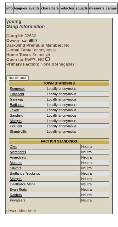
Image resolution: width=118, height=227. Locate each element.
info (9, 8)
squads (82, 8)
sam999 (29, 40)
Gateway (16, 99)
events (34, 8)
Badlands (17, 105)
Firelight (16, 126)
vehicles (67, 8)
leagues (20, 8)
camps (111, 8)
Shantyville (18, 131)
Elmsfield (17, 94)
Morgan (15, 121)
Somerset (17, 88)
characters (50, 8)
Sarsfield (16, 115)
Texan (14, 110)
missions (96, 8)
